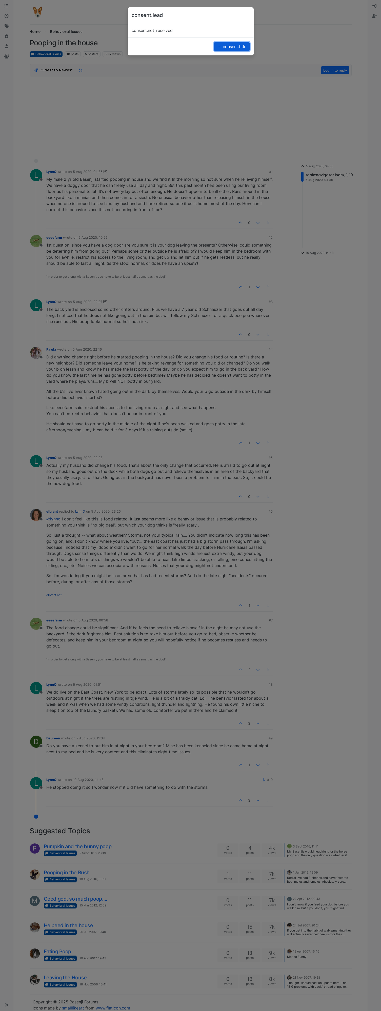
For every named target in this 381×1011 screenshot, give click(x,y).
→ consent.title (231, 46)
